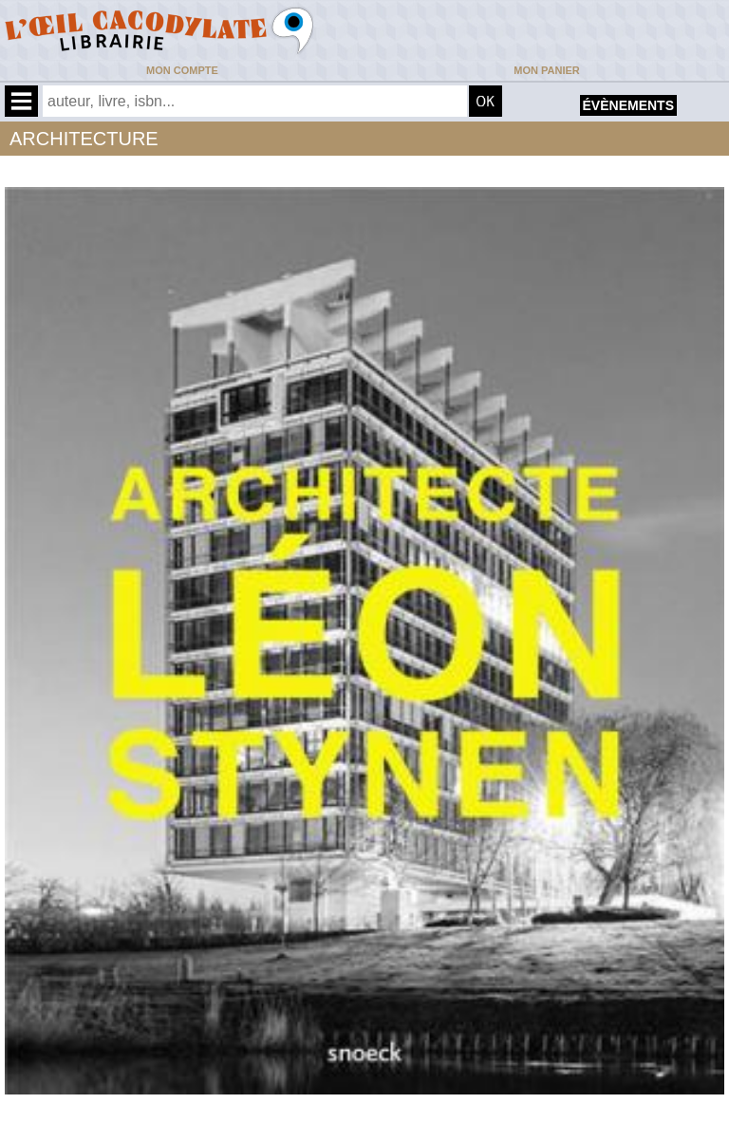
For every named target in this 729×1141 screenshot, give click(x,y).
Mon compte (182, 70)
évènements (628, 105)
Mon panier (546, 70)
